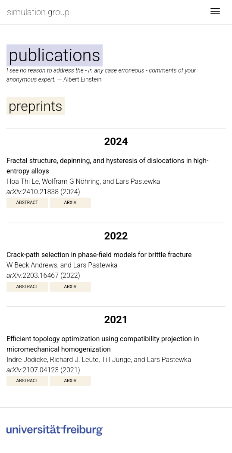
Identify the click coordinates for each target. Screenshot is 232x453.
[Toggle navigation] (215, 12)
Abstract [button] (27, 202)
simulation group (38, 12)
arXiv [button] (70, 202)
